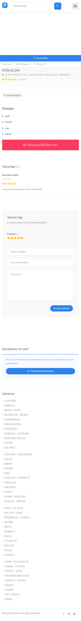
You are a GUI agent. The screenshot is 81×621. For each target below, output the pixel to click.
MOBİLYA (9, 531)
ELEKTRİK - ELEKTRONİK (18, 454)
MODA (7, 536)
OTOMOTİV (10, 541)
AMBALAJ (9, 405)
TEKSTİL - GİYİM (13, 571)
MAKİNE (8, 522)
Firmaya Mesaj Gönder (40, 371)
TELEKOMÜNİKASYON (16, 575)
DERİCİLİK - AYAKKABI (16, 433)
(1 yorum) (21, 79)
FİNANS (8, 468)
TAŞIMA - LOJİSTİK (14, 566)
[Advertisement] (40, 34)
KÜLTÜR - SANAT (13, 512)
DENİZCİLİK (10, 429)
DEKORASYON (12, 424)
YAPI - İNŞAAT (12, 594)
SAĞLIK (8, 550)
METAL (8, 526)
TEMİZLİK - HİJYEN (14, 580)
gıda (7, 116)
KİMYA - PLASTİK (13, 508)
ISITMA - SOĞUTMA (15, 496)
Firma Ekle (40, 58)
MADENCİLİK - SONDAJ (17, 517)
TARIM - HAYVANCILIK (16, 561)
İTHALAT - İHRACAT (15, 501)
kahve (8, 134)
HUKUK (8, 492)
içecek (8, 122)
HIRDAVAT (10, 487)
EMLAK (8, 459)
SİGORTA (9, 555)
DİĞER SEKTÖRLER (15, 438)
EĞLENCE (9, 447)
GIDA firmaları (22, 64)
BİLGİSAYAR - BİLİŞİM (16, 415)
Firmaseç (6, 64)
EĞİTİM (8, 443)
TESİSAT (9, 585)
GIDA (7, 473)
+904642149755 (12, 95)
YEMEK (8, 599)
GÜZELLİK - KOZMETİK (17, 478)
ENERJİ (8, 463)
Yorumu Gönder (61, 308)
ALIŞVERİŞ (10, 400)
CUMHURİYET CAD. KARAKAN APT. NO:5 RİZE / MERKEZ (36, 74)
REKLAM (9, 545)
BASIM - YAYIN (12, 410)
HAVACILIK (10, 482)
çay (7, 128)
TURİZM (8, 590)
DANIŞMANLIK (12, 419)
